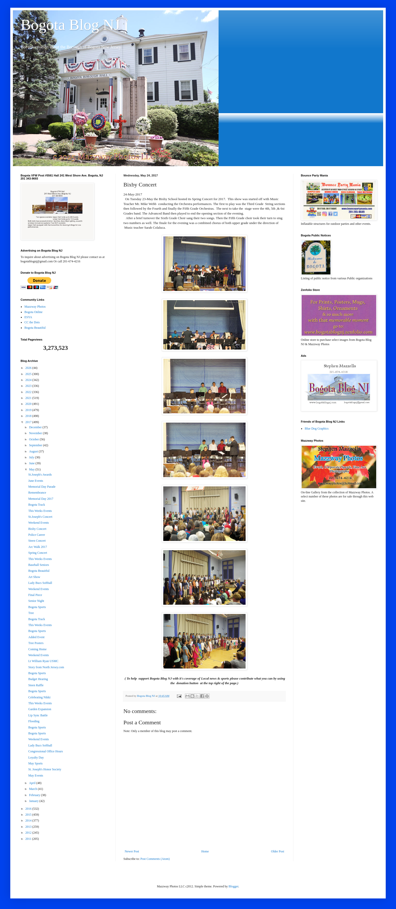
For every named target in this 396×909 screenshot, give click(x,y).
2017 (28, 422)
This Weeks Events (40, 511)
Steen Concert (37, 540)
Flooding (33, 721)
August (34, 451)
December (35, 427)
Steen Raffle (35, 685)
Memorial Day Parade (42, 486)
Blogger (233, 886)
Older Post (277, 851)
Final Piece (35, 595)
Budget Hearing (38, 679)
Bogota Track (36, 504)
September (36, 445)
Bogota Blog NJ (70, 24)
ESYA (28, 317)
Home (205, 851)
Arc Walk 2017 (37, 547)
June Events (35, 481)
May (32, 469)
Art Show (34, 577)
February (35, 795)
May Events (35, 775)
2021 (28, 398)
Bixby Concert (37, 529)
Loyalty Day (36, 757)
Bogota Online (33, 312)
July (32, 457)
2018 (28, 416)
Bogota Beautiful (35, 327)
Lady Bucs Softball (40, 583)
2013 (28, 826)
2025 (28, 374)
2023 (28, 386)
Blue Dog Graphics (317, 428)
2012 (28, 832)
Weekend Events (38, 522)
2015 (28, 814)
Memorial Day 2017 (40, 499)
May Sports (35, 763)
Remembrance (37, 492)
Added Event (36, 637)
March (33, 789)
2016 (28, 808)
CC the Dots (32, 322)
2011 (28, 839)
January (34, 801)
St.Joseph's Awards (40, 474)
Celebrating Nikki (39, 697)
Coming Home (37, 649)
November (36, 433)
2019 (28, 410)
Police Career (36, 535)
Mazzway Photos (35, 306)
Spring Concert (37, 553)
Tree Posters (35, 643)
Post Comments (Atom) (155, 859)
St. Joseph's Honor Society (44, 769)
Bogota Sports (37, 607)
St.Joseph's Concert (40, 517)
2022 (28, 392)
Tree (31, 613)
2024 (28, 380)
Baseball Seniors (38, 565)
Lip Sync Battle (38, 715)
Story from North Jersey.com (46, 667)
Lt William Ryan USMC (43, 661)
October (34, 439)
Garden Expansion (39, 709)
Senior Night (36, 601)
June (32, 463)
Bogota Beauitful (38, 571)
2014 (28, 820)
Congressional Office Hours (45, 751)
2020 (28, 404)
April (32, 783)
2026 (28, 368)
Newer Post (132, 851)
